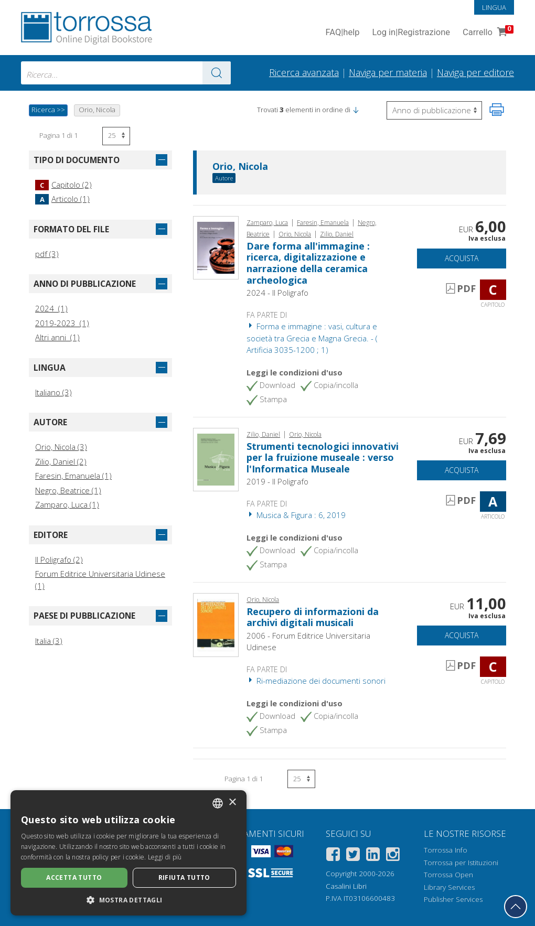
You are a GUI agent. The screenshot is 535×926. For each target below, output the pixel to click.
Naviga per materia (388, 72)
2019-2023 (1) (62, 323)
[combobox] (126, 72)
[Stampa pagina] (496, 109)
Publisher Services (453, 899)
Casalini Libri (346, 886)
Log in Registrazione (411, 32)
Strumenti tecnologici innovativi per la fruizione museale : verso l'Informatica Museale (323, 457)
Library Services (449, 887)
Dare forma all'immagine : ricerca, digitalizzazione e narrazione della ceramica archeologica (308, 263)
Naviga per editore (475, 72)
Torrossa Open (448, 874)
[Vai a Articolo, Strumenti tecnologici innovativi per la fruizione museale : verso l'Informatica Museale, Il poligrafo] (215, 459)
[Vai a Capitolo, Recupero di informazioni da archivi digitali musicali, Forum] (215, 624)
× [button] (232, 802)
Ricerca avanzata (304, 72)
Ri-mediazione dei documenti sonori (316, 680)
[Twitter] (353, 856)
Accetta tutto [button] (74, 877)
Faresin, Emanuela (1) (73, 475)
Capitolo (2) (63, 184)
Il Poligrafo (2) (59, 559)
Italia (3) (48, 641)
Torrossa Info (445, 850)
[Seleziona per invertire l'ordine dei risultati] (434, 110)
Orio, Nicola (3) (61, 447)
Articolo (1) (62, 198)
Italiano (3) (53, 392)
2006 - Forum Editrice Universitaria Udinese (308, 641)
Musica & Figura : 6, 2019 (296, 515)
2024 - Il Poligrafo (277, 292)
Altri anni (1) (57, 337)
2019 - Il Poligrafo (277, 481)
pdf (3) (47, 254)
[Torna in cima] (515, 906)
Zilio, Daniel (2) (61, 461)
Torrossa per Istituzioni (461, 862)
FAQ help (342, 32)
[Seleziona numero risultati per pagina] (116, 136)
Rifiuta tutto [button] (184, 877)
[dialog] (128, 853)
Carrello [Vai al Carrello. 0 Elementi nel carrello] (487, 33)
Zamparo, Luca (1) (67, 504)
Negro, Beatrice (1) (68, 490)
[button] (355, 109)
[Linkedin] (373, 856)
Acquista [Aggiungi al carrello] (461, 258)
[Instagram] (393, 856)
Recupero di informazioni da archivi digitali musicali (313, 617)
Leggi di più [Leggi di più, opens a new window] (165, 857)
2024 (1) (51, 308)
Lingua (494, 7)
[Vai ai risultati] (216, 72)
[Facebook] (333, 856)
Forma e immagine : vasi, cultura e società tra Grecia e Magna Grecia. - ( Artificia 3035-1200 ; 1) (312, 338)
